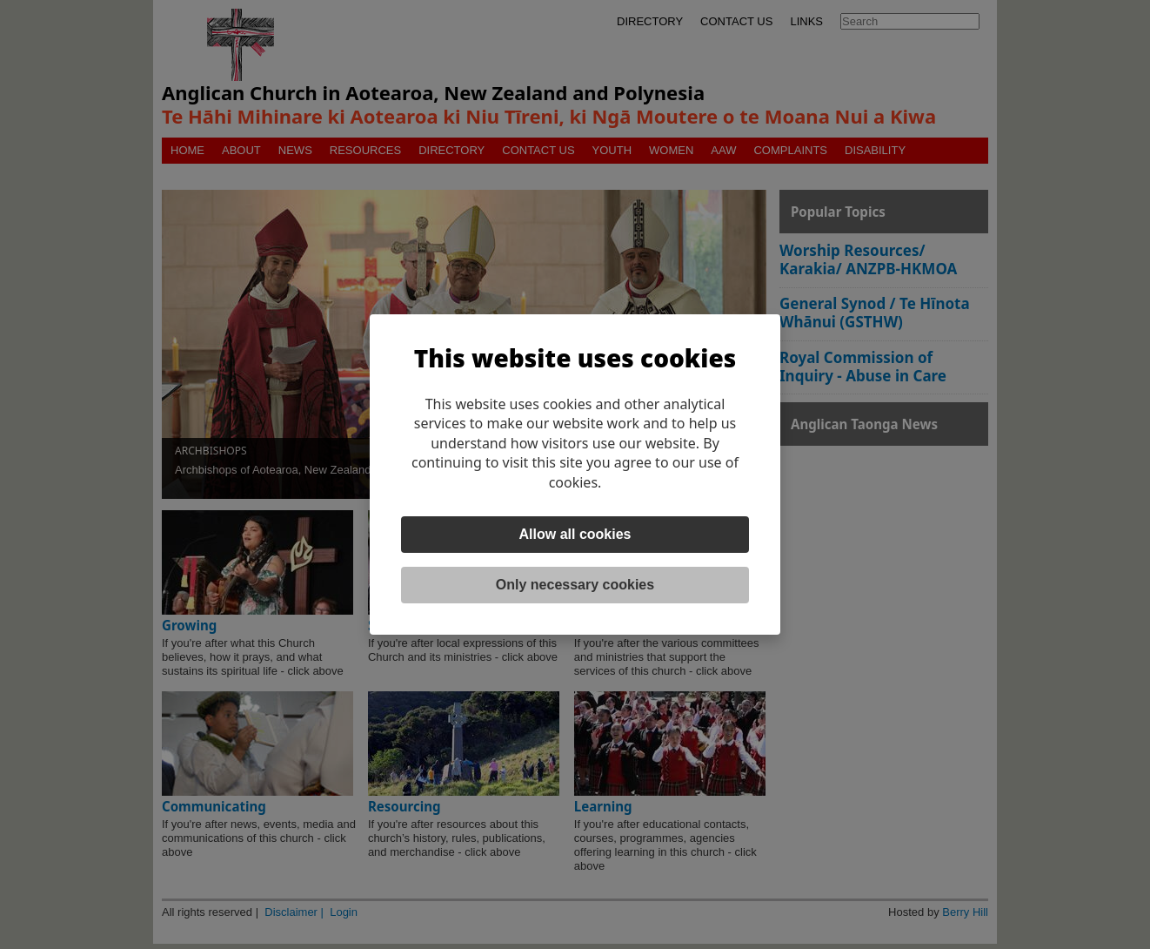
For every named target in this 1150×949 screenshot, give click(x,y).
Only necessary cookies (575, 584)
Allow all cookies (575, 534)
